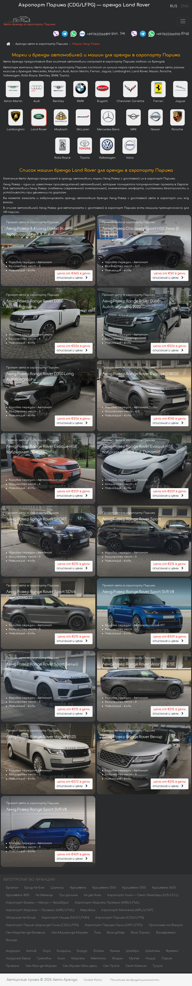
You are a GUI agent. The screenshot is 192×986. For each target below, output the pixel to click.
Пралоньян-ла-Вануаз (166, 926)
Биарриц (64, 951)
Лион (61, 959)
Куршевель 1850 (17, 896)
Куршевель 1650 (164, 888)
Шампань (152, 951)
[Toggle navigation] (183, 21)
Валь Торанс (140, 933)
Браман (12, 888)
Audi (36, 102)
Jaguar (180, 102)
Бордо (82, 951)
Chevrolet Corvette (130, 102)
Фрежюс (172, 951)
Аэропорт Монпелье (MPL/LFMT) (127, 911)
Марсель (78, 959)
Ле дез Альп (92, 896)
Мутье (134, 959)
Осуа (47, 951)
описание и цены (74, 276)
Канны (115, 951)
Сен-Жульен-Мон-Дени (80, 966)
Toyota (85, 158)
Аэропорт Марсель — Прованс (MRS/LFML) (40, 911)
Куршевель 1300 (104, 888)
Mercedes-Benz (108, 130)
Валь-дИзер (116, 933)
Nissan (155, 130)
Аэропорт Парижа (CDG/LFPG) (119, 918)
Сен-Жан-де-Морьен (41, 966)
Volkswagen (107, 158)
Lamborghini (15, 130)
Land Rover (39, 130)
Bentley (58, 102)
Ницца (150, 959)
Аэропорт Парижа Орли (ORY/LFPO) (114, 926)
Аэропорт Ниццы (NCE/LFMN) (65, 918)
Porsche (177, 130)
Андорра (13, 951)
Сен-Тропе (111, 966)
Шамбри (132, 951)
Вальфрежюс (166, 933)
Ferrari (158, 102)
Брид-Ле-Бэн (34, 888)
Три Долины (68, 896)
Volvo (130, 158)
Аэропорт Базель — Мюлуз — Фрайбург (37, 903)
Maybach (60, 130)
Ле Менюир (44, 896)
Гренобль (44, 959)
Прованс (13, 966)
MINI (133, 130)
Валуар (11, 940)
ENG (184, 6)
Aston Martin (13, 102)
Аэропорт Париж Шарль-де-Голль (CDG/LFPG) (42, 926)
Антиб (31, 951)
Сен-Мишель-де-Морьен (69, 933)
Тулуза (158, 966)
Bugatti (102, 102)
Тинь (97, 933)
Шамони (57, 888)
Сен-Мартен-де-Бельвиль (25, 933)
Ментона (98, 959)
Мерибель (87, 911)
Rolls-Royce (62, 158)
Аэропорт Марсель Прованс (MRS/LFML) (107, 903)
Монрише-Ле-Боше (20, 918)
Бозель (98, 951)
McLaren (83, 130)
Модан (117, 959)
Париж (166, 959)
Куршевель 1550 (134, 888)
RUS (173, 6)
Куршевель (78, 888)
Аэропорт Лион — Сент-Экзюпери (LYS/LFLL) (142, 896)
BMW (80, 102)
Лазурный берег (18, 959)
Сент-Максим (136, 966)
